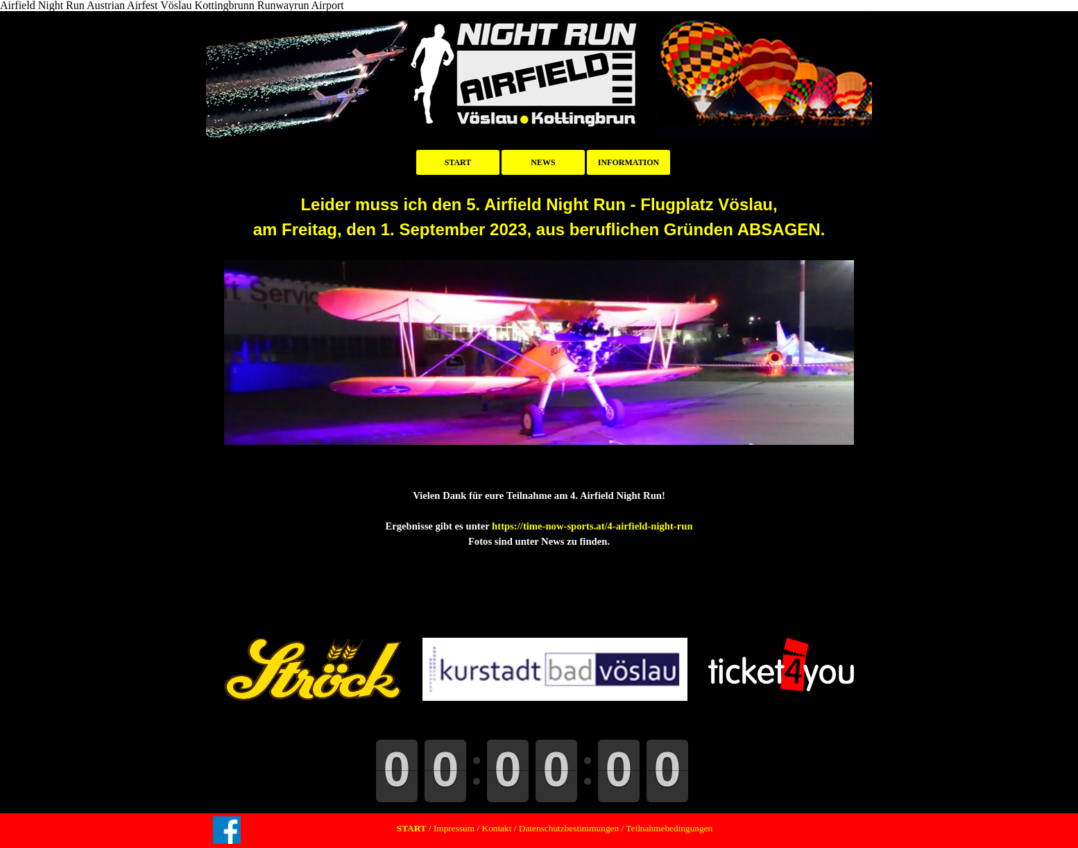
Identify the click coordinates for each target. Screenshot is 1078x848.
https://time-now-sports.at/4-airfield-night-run (592, 526)
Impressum (453, 828)
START (458, 162)
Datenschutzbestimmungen (569, 828)
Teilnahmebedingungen (668, 828)
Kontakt (497, 828)
